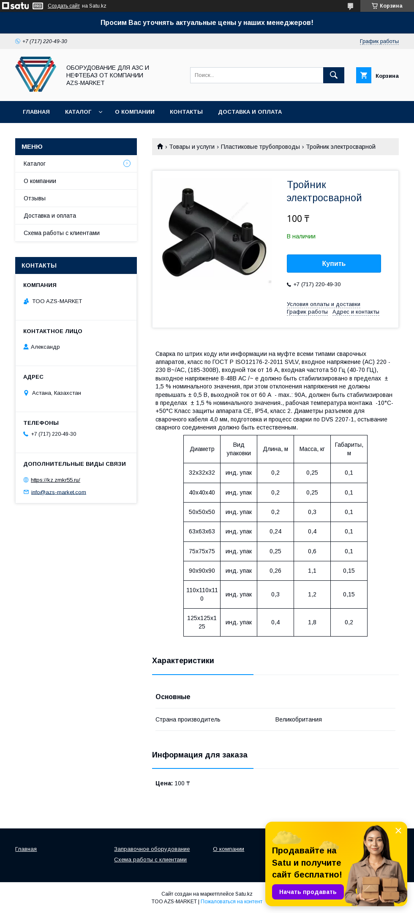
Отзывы (35, 198)
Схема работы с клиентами (62, 233)
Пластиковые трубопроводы (260, 146)
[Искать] (333, 75)
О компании (135, 112)
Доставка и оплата (250, 112)
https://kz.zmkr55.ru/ (55, 480)
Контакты (186, 112)
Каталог (78, 112)
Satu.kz (244, 894)
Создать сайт (64, 6)
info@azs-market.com (58, 492)
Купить (334, 263)
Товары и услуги (192, 146)
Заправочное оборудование (152, 849)
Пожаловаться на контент (231, 902)
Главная (36, 112)
